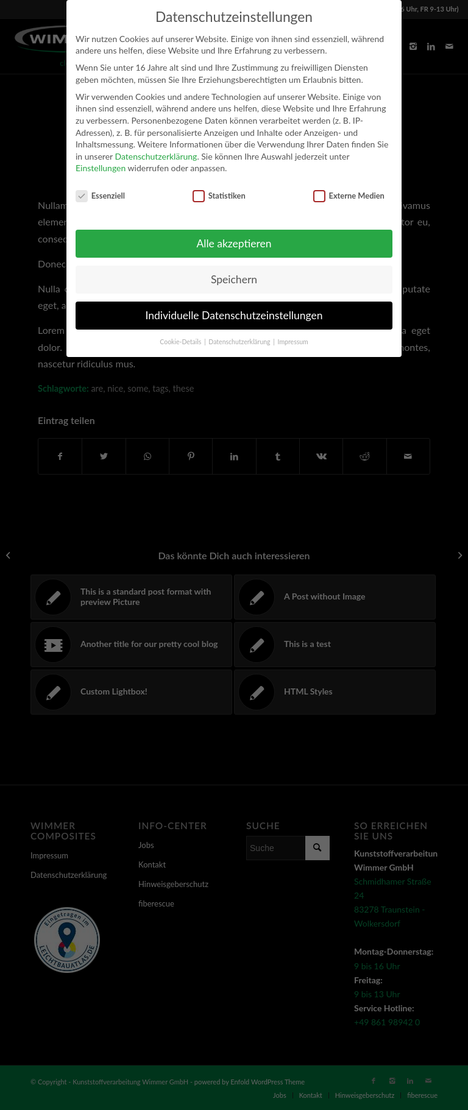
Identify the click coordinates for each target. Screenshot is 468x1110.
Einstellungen (101, 168)
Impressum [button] (293, 341)
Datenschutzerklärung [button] (240, 341)
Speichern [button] (234, 279)
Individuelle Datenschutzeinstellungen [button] (234, 315)
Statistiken (219, 196)
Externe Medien (349, 196)
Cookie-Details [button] (181, 341)
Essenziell (100, 196)
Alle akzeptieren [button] (233, 243)
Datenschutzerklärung (156, 156)
